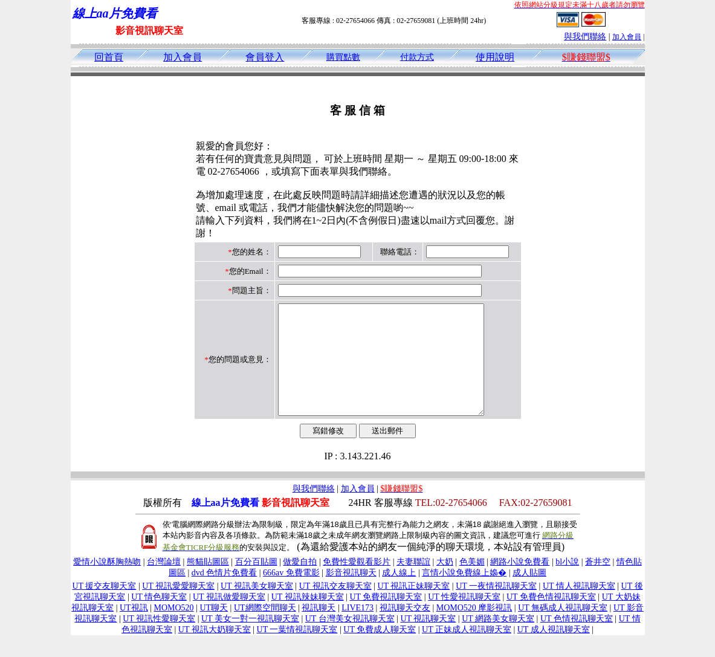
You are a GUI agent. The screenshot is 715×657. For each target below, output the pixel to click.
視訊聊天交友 (405, 629)
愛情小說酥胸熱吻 (107, 583)
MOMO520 (173, 629)
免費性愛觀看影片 (356, 583)
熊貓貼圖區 (208, 583)
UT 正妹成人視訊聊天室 (466, 651)
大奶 (444, 583)
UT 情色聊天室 (159, 618)
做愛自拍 (300, 583)
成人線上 (399, 594)
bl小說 (567, 583)
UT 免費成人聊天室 (379, 651)
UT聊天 (213, 629)
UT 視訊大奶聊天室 (214, 651)
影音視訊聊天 (351, 594)
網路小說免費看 (519, 583)
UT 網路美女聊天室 (498, 640)
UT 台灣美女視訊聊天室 (350, 640)
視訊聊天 (318, 629)
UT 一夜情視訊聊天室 (496, 607)
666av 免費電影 (291, 594)
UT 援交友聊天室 (104, 607)
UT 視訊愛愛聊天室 (178, 607)
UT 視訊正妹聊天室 (413, 607)
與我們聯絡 (585, 36)
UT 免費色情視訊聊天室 (551, 618)
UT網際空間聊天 (265, 629)
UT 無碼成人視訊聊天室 (562, 629)
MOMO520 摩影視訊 (474, 629)
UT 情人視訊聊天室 (579, 607)
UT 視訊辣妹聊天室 (307, 618)
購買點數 (343, 57)
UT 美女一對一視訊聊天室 (250, 640)
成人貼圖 (529, 594)
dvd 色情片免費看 (224, 594)
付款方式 (417, 57)
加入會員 (626, 37)
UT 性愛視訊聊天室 (464, 618)
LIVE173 (357, 629)
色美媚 (472, 583)
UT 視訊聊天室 (428, 640)
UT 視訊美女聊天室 (257, 607)
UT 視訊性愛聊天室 (159, 640)
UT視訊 (134, 629)
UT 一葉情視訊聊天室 (297, 651)
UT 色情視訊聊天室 (576, 640)
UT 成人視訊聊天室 (553, 651)
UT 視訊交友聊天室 (335, 607)
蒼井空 (597, 583)
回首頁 (108, 57)
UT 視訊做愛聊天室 (229, 618)
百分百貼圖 (256, 583)
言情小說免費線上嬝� (464, 594)
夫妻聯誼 (413, 583)
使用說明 (495, 57)
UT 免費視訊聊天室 (385, 618)
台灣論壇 (164, 583)
